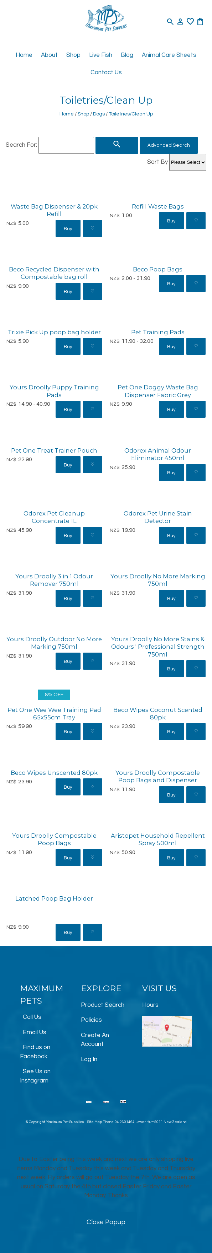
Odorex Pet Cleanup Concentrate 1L (54, 517)
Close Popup (106, 1222)
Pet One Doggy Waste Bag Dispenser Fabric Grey (158, 391)
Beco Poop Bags (157, 269)
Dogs (99, 114)
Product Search (102, 1005)
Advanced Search (169, 145)
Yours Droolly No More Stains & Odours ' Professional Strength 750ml (158, 647)
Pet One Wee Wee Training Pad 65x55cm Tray (54, 713)
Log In (89, 1059)
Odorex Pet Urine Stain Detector (158, 517)
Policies (91, 1020)
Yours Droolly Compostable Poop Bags (54, 839)
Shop (73, 55)
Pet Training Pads (158, 332)
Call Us (32, 1017)
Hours (150, 1005)
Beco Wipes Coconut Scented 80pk (157, 713)
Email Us (34, 1032)
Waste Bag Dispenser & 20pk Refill (54, 210)
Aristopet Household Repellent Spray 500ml (158, 839)
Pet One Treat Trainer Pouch (54, 450)
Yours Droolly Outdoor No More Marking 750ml (54, 643)
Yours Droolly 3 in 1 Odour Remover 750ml (54, 580)
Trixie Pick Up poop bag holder (54, 332)
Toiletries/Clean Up (131, 114)
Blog (127, 55)
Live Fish (100, 55)
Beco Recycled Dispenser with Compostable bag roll (54, 273)
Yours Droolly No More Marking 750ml (157, 580)
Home (24, 55)
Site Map (94, 1122)
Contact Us (106, 72)
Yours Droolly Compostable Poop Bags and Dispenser (157, 776)
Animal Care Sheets (169, 55)
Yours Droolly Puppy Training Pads (54, 391)
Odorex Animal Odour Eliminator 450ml (157, 454)
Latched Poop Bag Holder (54, 898)
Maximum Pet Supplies (65, 1122)
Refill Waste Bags (158, 206)
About (49, 55)
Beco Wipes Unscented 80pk (54, 772)
